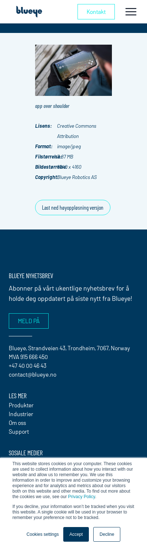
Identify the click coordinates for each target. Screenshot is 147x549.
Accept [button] (76, 534)
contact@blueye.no (32, 374)
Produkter (21, 405)
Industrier (21, 413)
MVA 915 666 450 (28, 356)
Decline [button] (106, 534)
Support (19, 431)
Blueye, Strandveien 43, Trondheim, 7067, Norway (69, 347)
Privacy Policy (81, 496)
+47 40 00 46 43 (27, 365)
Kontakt (96, 11)
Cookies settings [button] (43, 534)
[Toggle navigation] (131, 11)
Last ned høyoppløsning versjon (72, 207)
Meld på (28, 320)
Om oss (17, 422)
